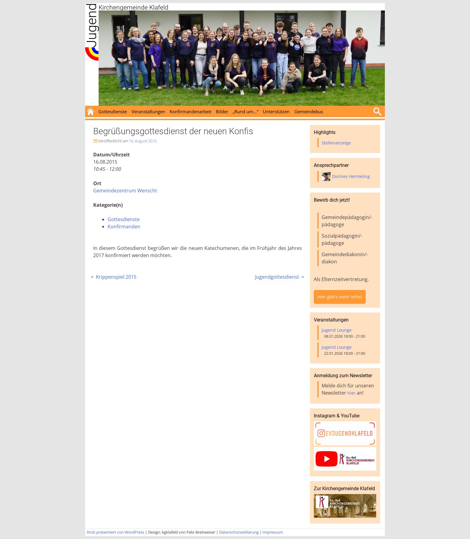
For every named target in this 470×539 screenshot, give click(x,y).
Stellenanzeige (336, 143)
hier (351, 393)
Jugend (92, 25)
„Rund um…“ (245, 111)
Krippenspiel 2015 (113, 277)
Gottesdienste (112, 111)
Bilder (222, 111)
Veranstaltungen (148, 111)
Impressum (273, 532)
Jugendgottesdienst (280, 277)
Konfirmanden (124, 226)
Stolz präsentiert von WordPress (115, 532)
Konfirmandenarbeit (190, 111)
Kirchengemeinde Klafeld (133, 7)
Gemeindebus (308, 111)
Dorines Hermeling (351, 176)
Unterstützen (276, 111)
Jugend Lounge (337, 330)
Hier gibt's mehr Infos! (339, 297)
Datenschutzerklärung (239, 532)
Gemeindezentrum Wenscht (125, 190)
